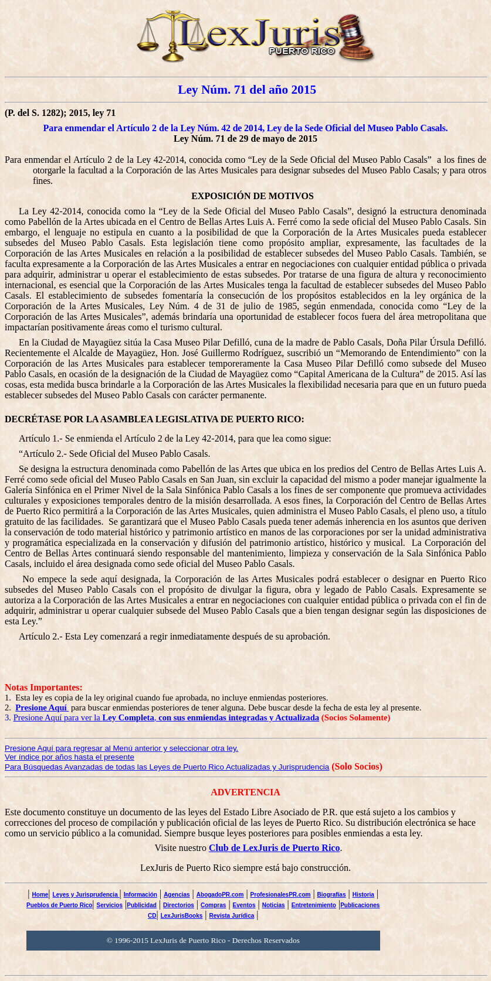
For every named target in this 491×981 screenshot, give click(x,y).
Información (140, 894)
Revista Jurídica (232, 915)
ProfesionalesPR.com (280, 894)
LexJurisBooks (182, 915)
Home (40, 894)
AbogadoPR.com (220, 894)
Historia (363, 894)
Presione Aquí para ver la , (166, 717)
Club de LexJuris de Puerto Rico (274, 848)
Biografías (331, 894)
